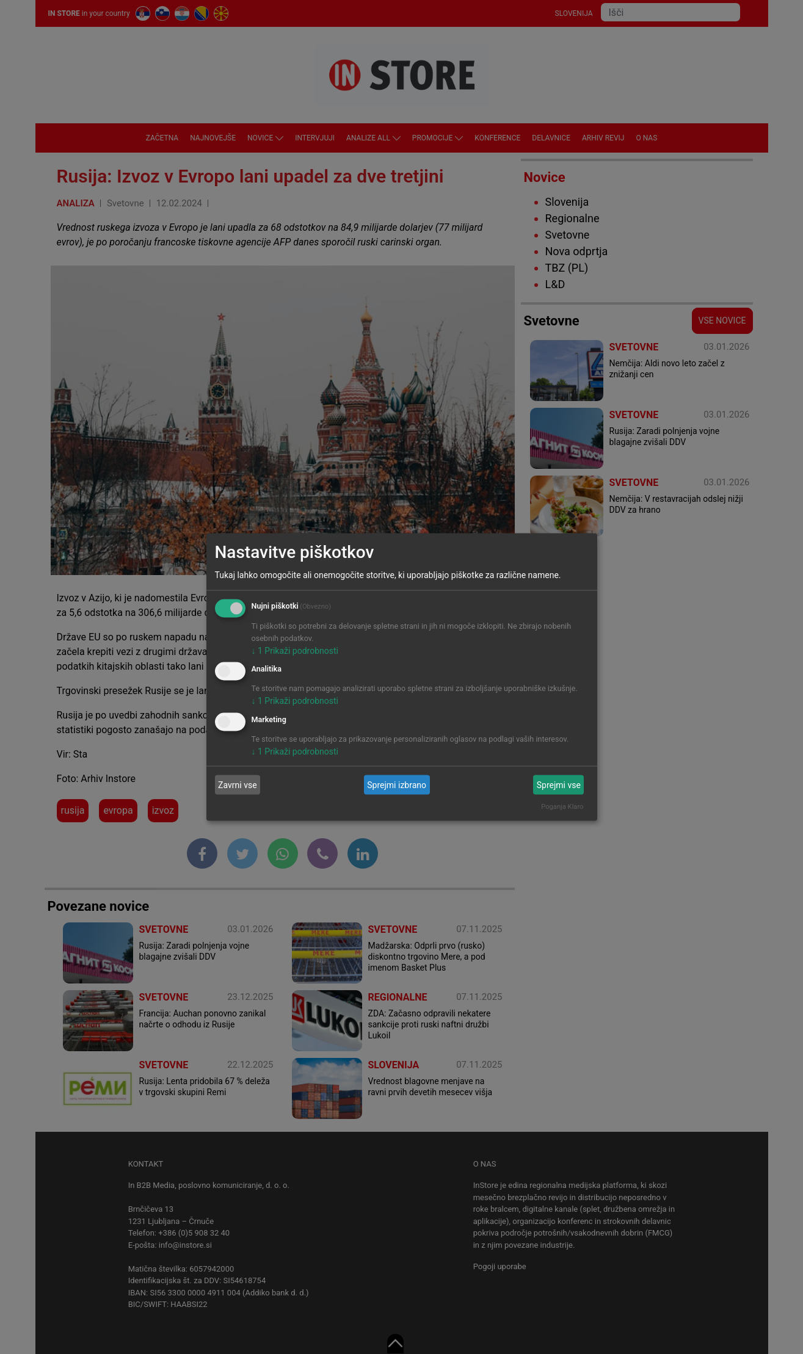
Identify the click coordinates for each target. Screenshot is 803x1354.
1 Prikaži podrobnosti (295, 650)
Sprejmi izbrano (396, 784)
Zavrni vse (237, 784)
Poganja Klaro (562, 807)
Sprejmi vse (559, 784)
